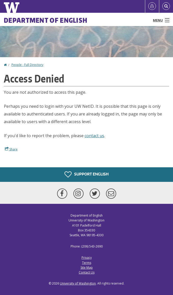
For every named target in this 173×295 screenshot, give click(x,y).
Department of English (45, 20)
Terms (86, 263)
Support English (86, 174)
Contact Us (87, 272)
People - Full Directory (27, 65)
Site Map (87, 267)
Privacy (87, 257)
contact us (94, 135)
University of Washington (78, 283)
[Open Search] (166, 6)
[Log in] (152, 6)
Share (11, 149)
